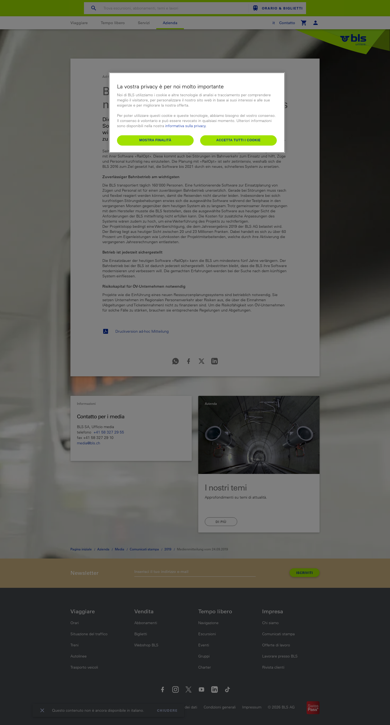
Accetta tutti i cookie (238, 140)
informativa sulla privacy (185, 125)
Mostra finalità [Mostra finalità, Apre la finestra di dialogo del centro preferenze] (155, 140)
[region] (197, 112)
